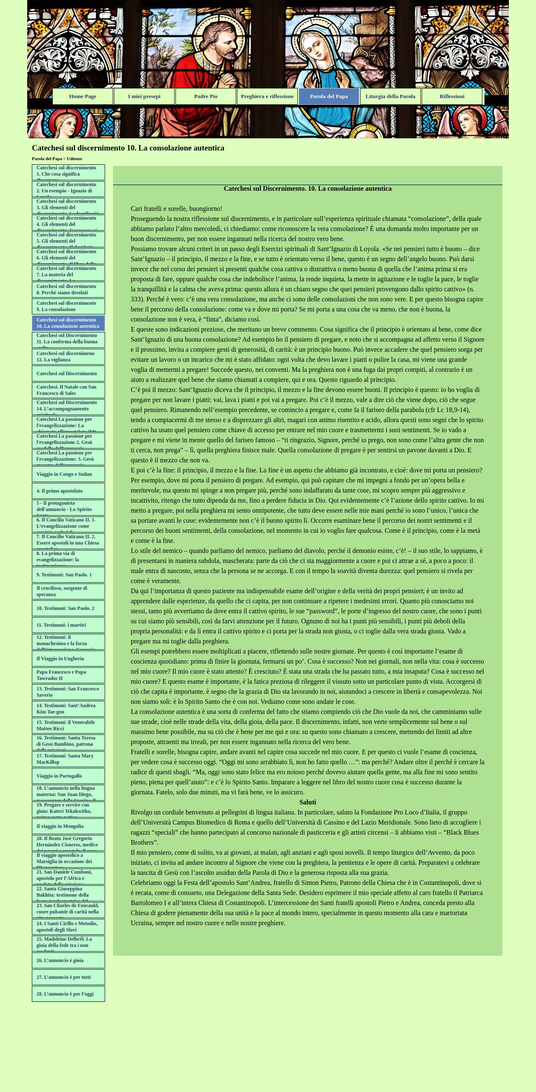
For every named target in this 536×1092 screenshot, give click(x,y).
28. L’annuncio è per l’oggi (64, 994)
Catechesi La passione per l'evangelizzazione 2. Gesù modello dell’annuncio (64, 442)
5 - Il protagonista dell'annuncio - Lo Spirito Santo (64, 509)
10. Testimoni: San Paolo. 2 (65, 608)
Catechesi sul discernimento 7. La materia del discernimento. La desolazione (66, 277)
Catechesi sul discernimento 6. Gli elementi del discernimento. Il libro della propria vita (66, 261)
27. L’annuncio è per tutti (63, 977)
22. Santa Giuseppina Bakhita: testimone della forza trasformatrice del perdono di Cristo (62, 898)
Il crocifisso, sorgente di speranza (61, 591)
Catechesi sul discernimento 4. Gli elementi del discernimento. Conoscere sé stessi (66, 227)
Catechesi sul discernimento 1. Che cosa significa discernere (66, 174)
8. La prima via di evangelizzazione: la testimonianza (57, 559)
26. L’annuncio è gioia (59, 960)
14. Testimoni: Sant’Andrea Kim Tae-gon (65, 709)
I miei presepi (144, 96)
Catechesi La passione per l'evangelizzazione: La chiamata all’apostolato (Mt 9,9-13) (66, 428)
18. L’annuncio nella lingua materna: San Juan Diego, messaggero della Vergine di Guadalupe (66, 797)
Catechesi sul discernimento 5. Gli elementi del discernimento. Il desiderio (66, 241)
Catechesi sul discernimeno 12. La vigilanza (65, 356)
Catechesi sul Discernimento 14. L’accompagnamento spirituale (66, 408)
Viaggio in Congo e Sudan (64, 474)
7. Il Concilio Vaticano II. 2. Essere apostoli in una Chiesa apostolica (67, 543)
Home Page (82, 96)
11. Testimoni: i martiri (61, 625)
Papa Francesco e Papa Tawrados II (61, 675)
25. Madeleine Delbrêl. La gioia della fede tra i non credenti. (64, 945)
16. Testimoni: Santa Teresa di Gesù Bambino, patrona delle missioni (65, 744)
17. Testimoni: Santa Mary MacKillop (64, 759)
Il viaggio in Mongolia (59, 826)
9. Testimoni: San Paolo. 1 (64, 575)
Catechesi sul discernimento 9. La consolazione (66, 306)
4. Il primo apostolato (59, 491)
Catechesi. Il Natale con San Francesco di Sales (66, 390)
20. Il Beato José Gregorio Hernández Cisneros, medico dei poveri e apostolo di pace (67, 844)
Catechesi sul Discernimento (66, 373)
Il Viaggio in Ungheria (60, 658)
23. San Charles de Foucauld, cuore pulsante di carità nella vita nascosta (67, 912)
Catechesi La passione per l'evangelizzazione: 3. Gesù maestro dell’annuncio (65, 459)
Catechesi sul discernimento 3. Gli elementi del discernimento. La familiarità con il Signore (67, 210)
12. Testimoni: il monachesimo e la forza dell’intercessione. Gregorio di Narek (65, 646)
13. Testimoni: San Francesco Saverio (67, 692)
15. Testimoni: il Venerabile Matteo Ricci (65, 725)
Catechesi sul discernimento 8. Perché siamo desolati (66, 289)
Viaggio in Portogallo (59, 776)
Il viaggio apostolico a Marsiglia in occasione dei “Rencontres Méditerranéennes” (64, 864)
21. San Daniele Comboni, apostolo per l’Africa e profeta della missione (64, 878)
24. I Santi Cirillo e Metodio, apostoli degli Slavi (67, 927)
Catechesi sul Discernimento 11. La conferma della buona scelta (67, 341)
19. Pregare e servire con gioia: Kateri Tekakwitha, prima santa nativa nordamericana (63, 814)
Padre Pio (206, 96)
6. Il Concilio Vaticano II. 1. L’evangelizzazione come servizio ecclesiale (65, 526)
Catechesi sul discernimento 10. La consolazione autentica (67, 323)
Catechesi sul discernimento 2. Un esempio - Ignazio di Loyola (66, 191)
